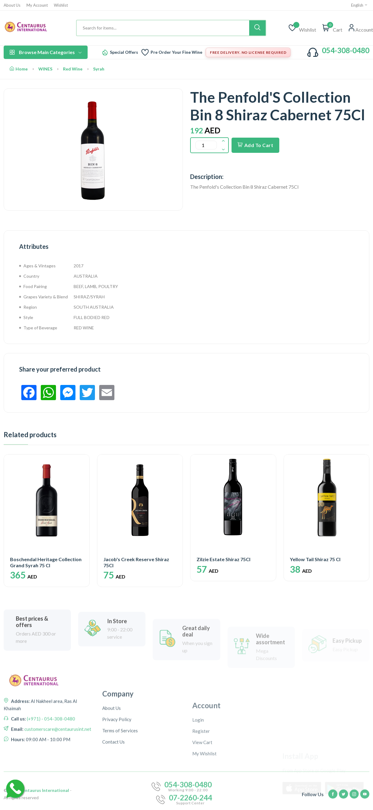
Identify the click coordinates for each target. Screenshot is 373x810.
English (359, 5)
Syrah (98, 68)
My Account (37, 5)
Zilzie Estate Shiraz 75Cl (223, 559)
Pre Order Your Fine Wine (176, 52)
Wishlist (61, 5)
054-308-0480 (345, 50)
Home (19, 68)
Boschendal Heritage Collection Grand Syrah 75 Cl (46, 562)
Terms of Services (120, 781)
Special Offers (124, 52)
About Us (12, 5)
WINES (45, 68)
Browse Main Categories (46, 52)
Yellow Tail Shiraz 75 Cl (315, 559)
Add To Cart (255, 145)
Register (201, 783)
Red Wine (72, 68)
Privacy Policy (116, 770)
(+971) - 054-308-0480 (50, 750)
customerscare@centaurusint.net (57, 760)
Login (198, 772)
